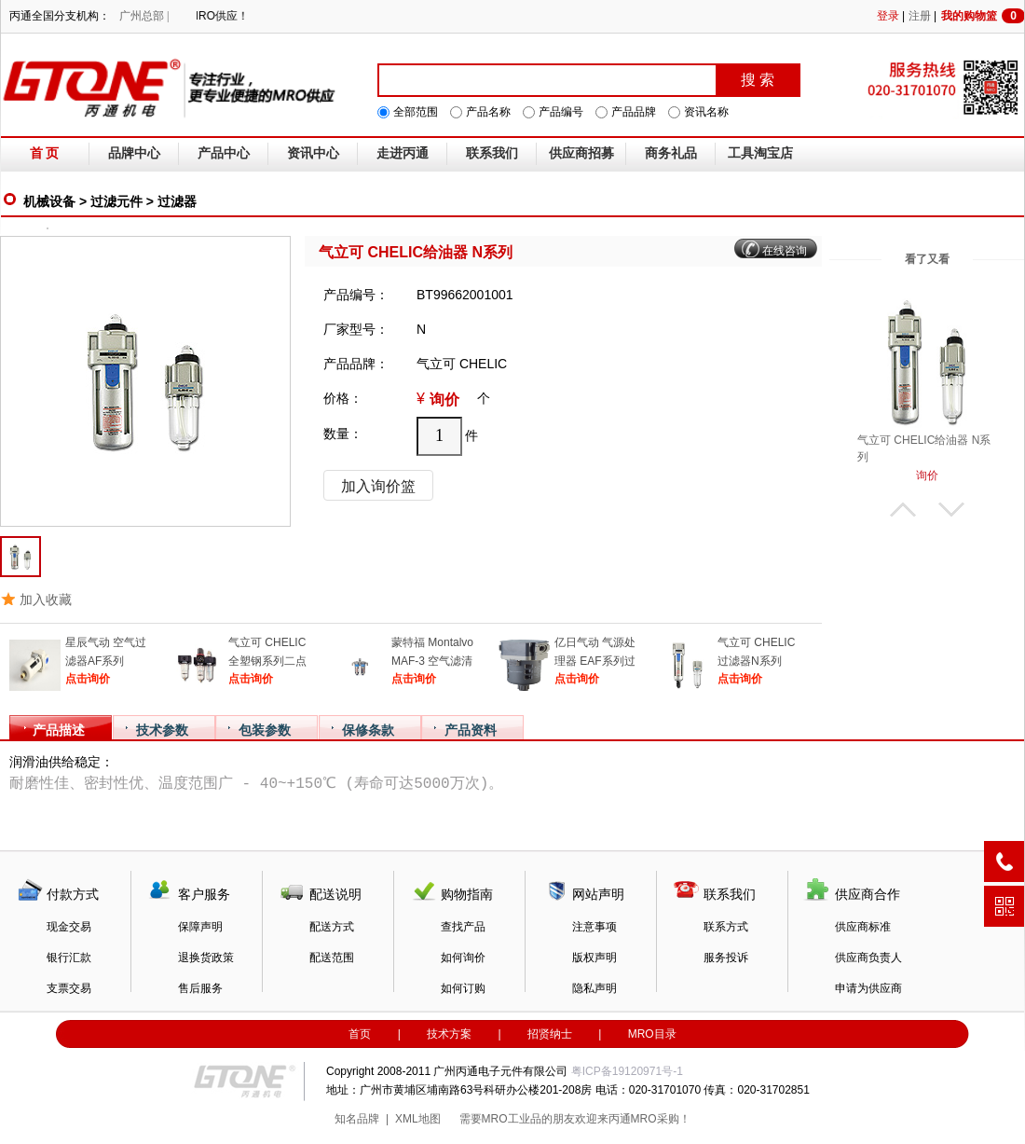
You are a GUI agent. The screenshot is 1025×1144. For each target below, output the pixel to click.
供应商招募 (581, 153)
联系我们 (492, 153)
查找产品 (463, 926)
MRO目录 (652, 1034)
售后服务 (200, 988)
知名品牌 (357, 1118)
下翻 (951, 510)
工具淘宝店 (760, 153)
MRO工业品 (511, 1118)
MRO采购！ (660, 1118)
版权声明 (594, 957)
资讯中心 (313, 153)
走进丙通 (402, 153)
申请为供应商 (868, 988)
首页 (359, 1034)
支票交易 (69, 988)
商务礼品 (671, 153)
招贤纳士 (549, 1034)
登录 (888, 15)
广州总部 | (144, 15)
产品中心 (224, 153)
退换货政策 (206, 957)
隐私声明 (594, 988)
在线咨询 (784, 250)
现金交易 (69, 926)
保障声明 (200, 926)
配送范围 (331, 957)
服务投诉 (726, 957)
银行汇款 (69, 957)
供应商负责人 (868, 957)
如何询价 (463, 957)
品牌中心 (134, 153)
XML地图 (418, 1118)
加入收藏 (46, 599)
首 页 (45, 153)
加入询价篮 (378, 486)
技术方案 (449, 1034)
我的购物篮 (983, 15)
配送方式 (331, 926)
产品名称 (488, 111)
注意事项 (594, 926)
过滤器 (177, 201)
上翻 (903, 510)
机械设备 (49, 201)
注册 (920, 15)
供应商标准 (863, 926)
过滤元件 (116, 201)
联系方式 (726, 926)
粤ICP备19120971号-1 (627, 1071)
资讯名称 (706, 111)
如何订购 (463, 988)
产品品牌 (633, 111)
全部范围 (415, 111)
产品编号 (561, 111)
